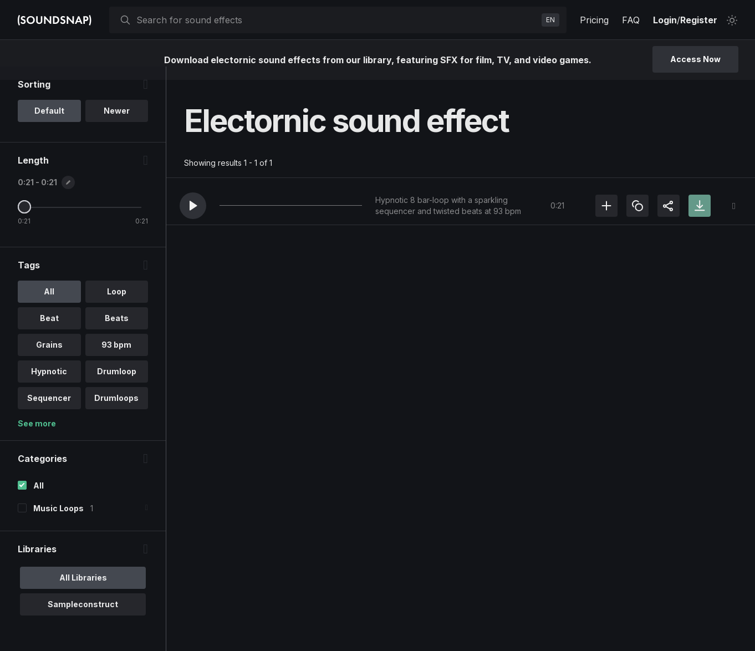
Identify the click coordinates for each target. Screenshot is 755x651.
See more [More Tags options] (37, 436)
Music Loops (58, 521)
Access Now (695, 59)
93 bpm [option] (116, 358)
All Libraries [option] (83, 591)
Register (698, 20)
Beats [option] (117, 331)
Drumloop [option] (116, 384)
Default (49, 124)
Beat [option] (49, 331)
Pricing (594, 20)
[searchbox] (336, 20)
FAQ (631, 20)
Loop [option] (116, 304)
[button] (193, 205)
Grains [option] (49, 358)
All (38, 498)
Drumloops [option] (116, 411)
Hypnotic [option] (49, 384)
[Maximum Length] (24, 220)
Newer (117, 124)
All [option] (49, 304)
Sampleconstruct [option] (83, 617)
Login (665, 20)
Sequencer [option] (49, 411)
